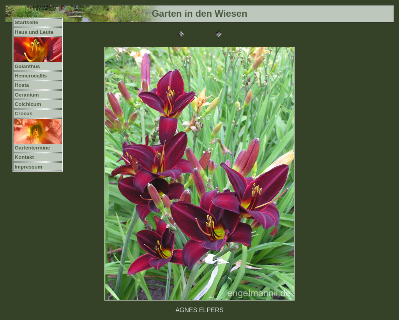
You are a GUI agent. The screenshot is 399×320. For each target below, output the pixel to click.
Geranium (27, 95)
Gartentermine (32, 148)
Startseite (26, 22)
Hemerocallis (31, 76)
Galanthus (27, 66)
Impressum (28, 167)
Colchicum (28, 104)
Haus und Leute (34, 32)
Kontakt (24, 157)
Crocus (24, 113)
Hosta (22, 85)
